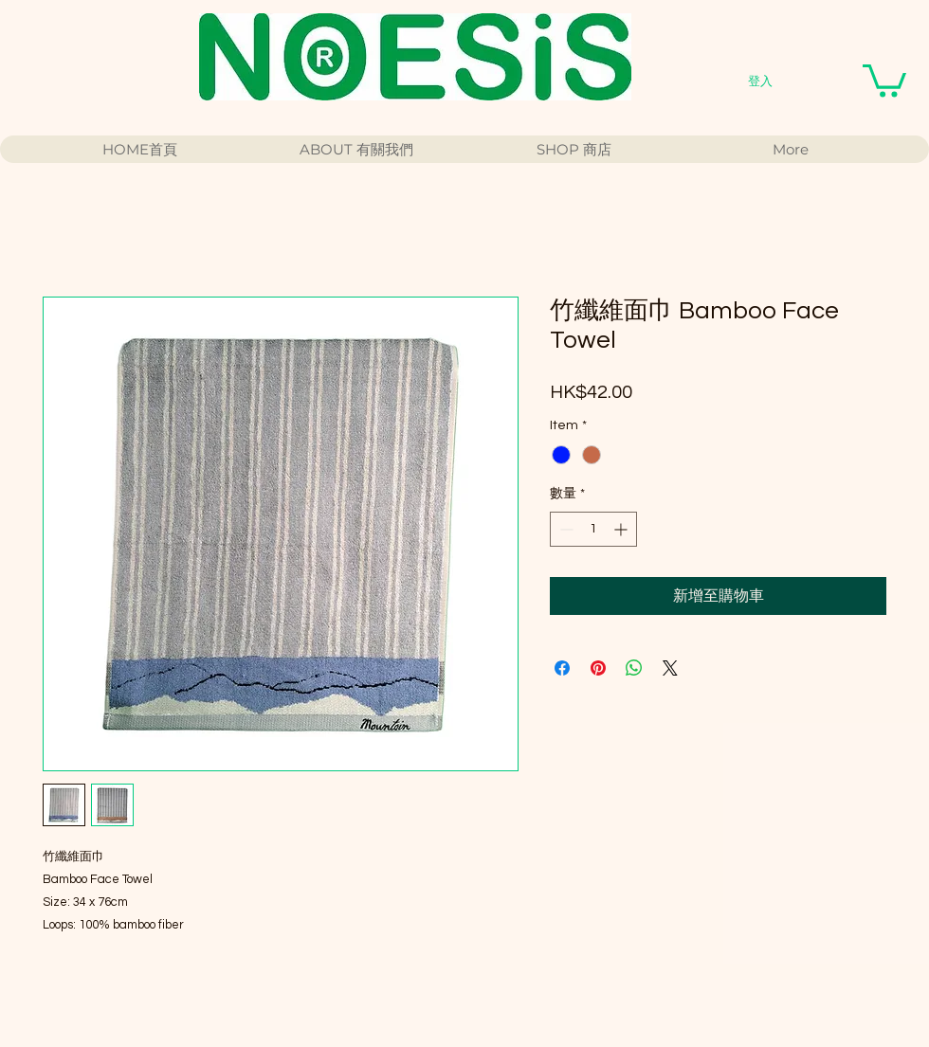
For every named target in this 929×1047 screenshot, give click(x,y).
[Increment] (622, 529)
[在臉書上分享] (562, 668)
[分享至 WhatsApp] (634, 668)
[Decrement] (564, 529)
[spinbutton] (593, 529)
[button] (884, 79)
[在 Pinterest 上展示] (598, 668)
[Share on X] (670, 668)
